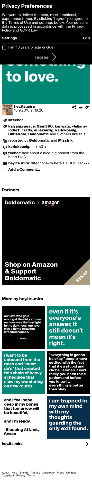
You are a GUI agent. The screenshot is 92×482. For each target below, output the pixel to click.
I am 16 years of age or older (31, 47)
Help (14, 472)
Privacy (20, 475)
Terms (31, 475)
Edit (86, 38)
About (5, 472)
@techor (15, 120)
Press (60, 472)
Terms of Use (20, 23)
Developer (48, 472)
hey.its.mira (24, 107)
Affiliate (35, 472)
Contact (71, 472)
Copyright (8, 475)
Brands (23, 472)
